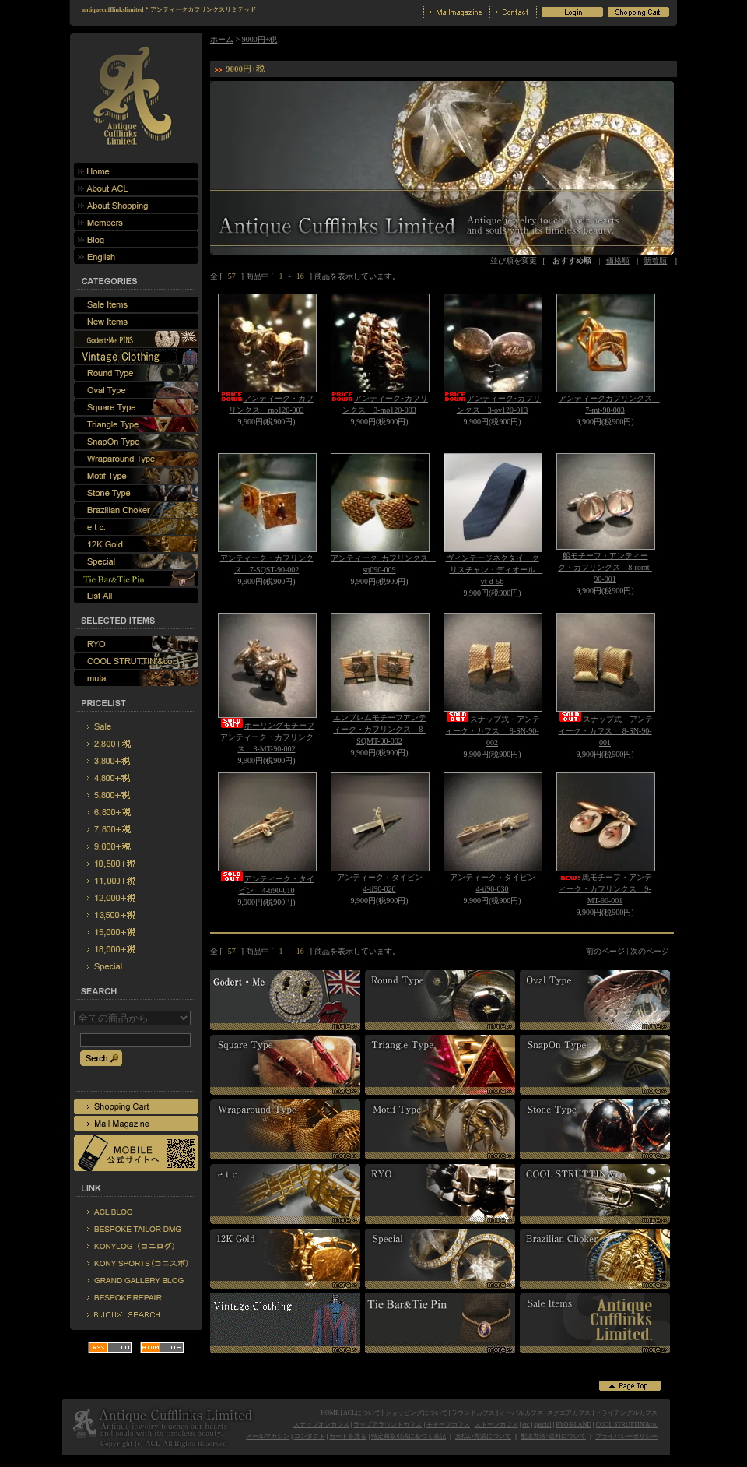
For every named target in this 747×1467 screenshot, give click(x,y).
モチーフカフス (448, 1424)
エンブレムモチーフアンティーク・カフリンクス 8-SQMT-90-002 (379, 729)
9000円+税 (260, 39)
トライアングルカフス (626, 1412)
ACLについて (362, 1412)
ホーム (221, 39)
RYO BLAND (573, 1424)
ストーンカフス (496, 1424)
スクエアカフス (569, 1412)
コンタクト (309, 1436)
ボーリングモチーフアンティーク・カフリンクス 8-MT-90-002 (266, 737)
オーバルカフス (521, 1412)
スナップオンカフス (321, 1424)
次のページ (649, 951)
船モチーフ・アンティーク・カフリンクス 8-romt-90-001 (605, 567)
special (542, 1424)
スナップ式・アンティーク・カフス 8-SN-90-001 (605, 731)
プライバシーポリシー (626, 1436)
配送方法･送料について (553, 1436)
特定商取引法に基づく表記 (408, 1436)
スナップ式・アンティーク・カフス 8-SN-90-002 (492, 731)
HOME (330, 1412)
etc (525, 1424)
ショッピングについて (416, 1412)
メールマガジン (267, 1436)
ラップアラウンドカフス (387, 1424)
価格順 (618, 260)
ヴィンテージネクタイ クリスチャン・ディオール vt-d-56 (494, 570)
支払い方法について (483, 1436)
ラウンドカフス (473, 1412)
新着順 (655, 260)
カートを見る (347, 1436)
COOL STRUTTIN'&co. (627, 1424)
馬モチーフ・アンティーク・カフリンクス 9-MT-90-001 (605, 889)
